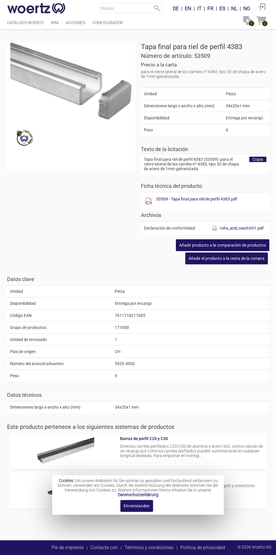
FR (210, 8)
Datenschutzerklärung (138, 494)
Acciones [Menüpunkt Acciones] (75, 22)
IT (199, 8)
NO (246, 8)
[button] (222, 245)
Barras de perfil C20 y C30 (144, 438)
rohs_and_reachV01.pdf (242, 228)
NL (234, 8)
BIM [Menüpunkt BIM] (54, 22)
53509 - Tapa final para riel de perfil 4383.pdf (196, 199)
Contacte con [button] (104, 547)
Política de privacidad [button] (202, 547)
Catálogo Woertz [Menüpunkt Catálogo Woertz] (25, 22)
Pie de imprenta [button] (67, 547)
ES (222, 8)
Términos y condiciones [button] (149, 547)
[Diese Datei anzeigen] (148, 201)
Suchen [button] (157, 8)
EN (188, 8)
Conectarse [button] (262, 7)
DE (176, 8)
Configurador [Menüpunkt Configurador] (107, 22)
